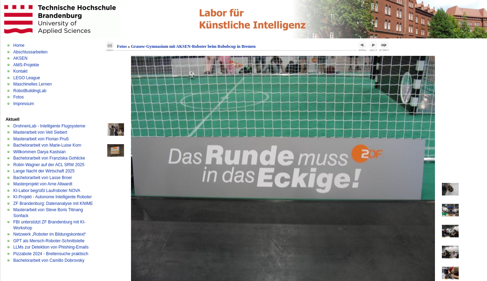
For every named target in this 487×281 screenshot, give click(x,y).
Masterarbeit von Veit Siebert (40, 132)
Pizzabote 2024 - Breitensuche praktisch (50, 253)
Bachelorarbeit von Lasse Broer (42, 177)
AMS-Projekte (26, 64)
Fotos (18, 97)
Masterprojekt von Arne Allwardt (42, 184)
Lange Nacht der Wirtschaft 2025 (43, 171)
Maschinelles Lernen (32, 84)
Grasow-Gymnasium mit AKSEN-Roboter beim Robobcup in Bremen (193, 46)
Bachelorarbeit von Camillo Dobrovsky (48, 260)
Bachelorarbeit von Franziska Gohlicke (49, 158)
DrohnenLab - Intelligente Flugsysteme (49, 126)
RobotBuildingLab (29, 90)
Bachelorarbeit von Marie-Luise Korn (47, 145)
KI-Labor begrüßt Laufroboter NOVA (46, 190)
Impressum (23, 103)
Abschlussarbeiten (30, 52)
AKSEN (20, 58)
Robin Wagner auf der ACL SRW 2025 (49, 164)
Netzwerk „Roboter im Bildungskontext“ (49, 234)
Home (18, 45)
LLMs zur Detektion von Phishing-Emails (50, 247)
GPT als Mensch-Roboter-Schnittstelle (49, 240)
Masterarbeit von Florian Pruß (41, 138)
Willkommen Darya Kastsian (39, 151)
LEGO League (26, 77)
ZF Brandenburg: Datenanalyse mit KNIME (53, 203)
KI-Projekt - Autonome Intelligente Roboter (52, 196)
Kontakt (20, 71)
